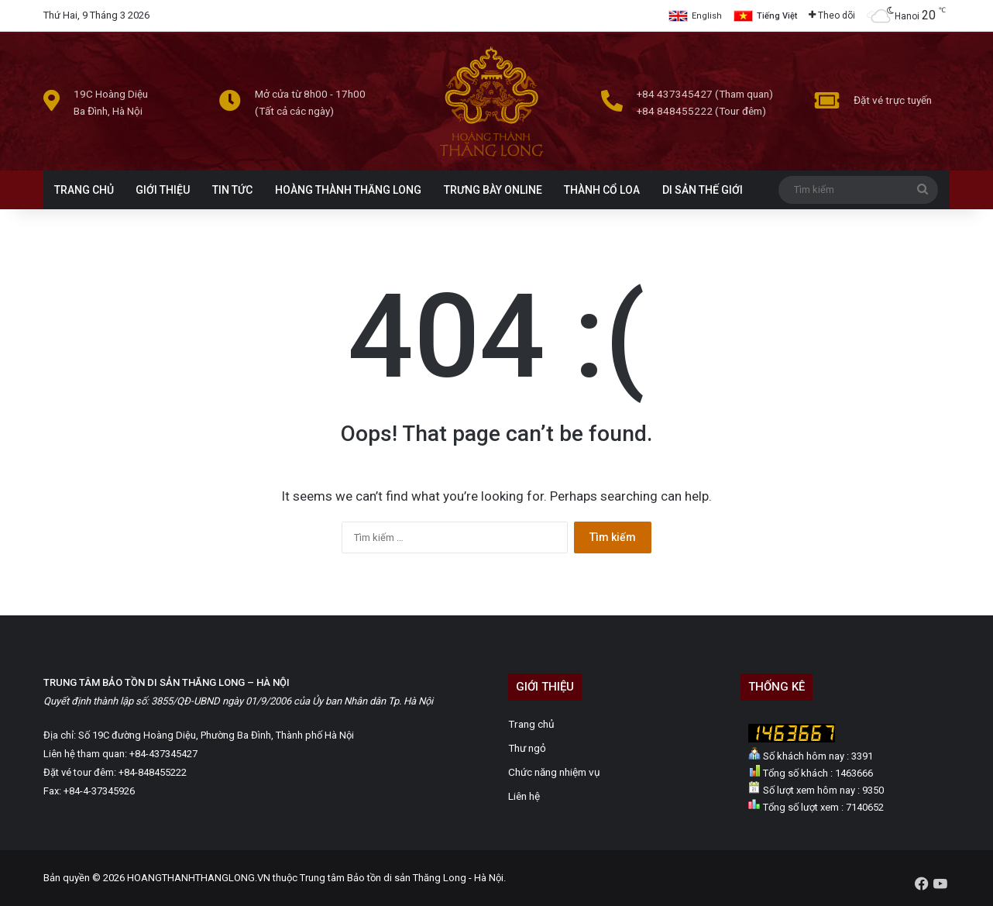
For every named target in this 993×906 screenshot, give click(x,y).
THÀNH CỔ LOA (602, 190)
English (707, 16)
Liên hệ (524, 796)
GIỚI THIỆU (163, 190)
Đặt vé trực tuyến (893, 100)
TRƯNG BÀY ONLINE (493, 190)
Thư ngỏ (527, 748)
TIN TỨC (232, 190)
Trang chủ (531, 724)
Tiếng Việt (777, 16)
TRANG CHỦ (84, 190)
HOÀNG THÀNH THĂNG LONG (348, 190)
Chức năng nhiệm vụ (554, 772)
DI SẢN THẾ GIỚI (702, 190)
